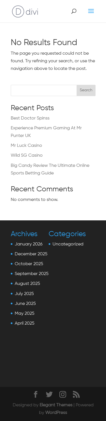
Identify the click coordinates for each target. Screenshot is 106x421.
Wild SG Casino (27, 155)
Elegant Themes (56, 405)
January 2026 (28, 244)
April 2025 (24, 323)
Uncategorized (68, 244)
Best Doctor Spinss (30, 118)
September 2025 (32, 274)
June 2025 (25, 304)
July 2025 (24, 294)
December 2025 (31, 254)
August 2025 (27, 284)
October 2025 (29, 264)
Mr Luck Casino (26, 145)
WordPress (56, 413)
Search (86, 90)
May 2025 (24, 313)
